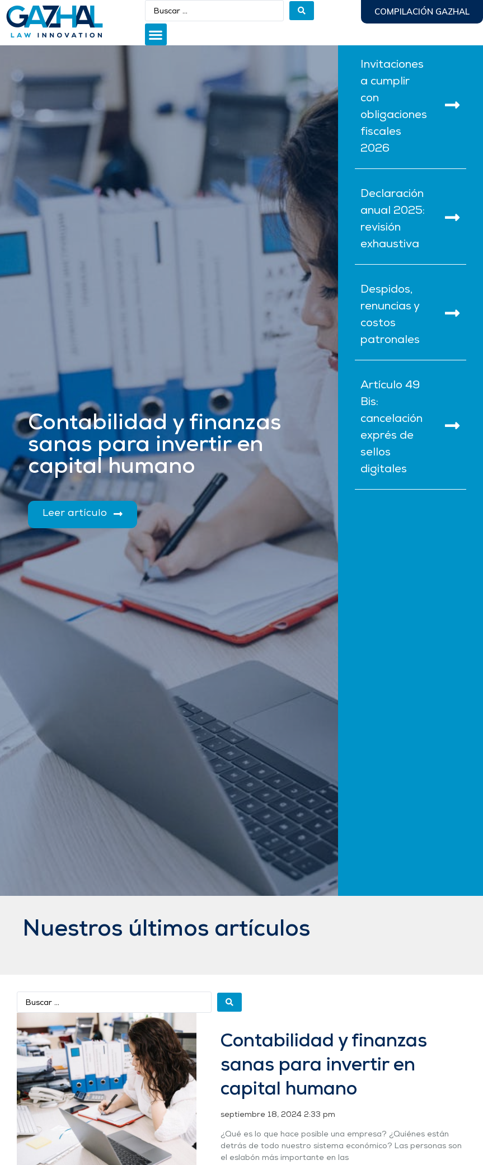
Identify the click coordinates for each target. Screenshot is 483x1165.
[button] (156, 34)
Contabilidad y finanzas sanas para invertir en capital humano (324, 1065)
